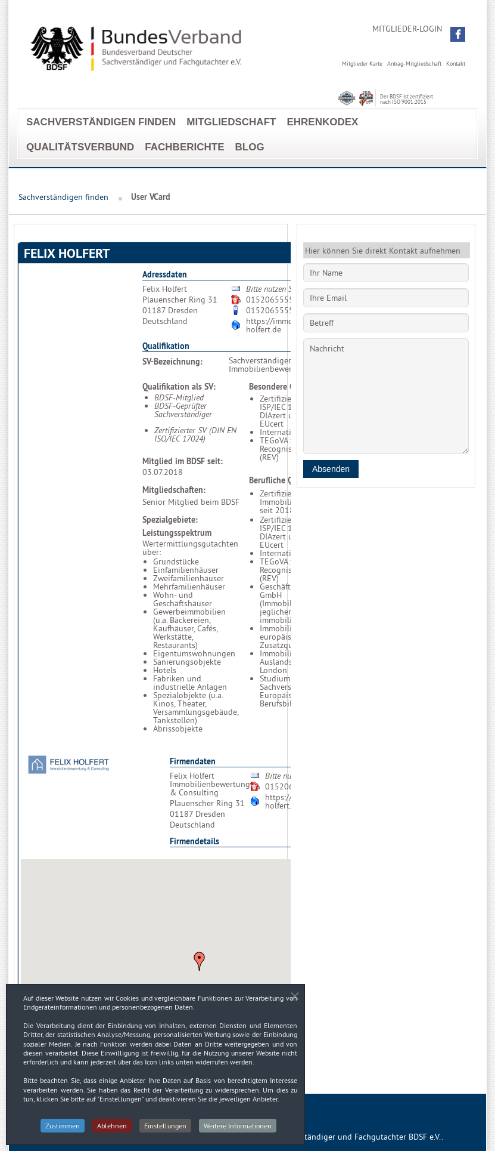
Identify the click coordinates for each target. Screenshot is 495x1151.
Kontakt (455, 63)
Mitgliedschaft (231, 122)
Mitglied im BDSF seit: (182, 461)
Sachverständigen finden (101, 122)
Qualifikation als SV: (179, 386)
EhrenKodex (322, 122)
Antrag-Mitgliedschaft (414, 63)
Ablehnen (112, 1129)
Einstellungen (165, 1129)
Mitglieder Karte (362, 63)
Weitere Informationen (238, 1129)
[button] (457, 34)
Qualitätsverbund (80, 147)
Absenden (331, 469)
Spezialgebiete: (170, 519)
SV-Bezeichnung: (172, 361)
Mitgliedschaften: (174, 490)
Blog (249, 147)
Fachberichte (184, 147)
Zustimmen (62, 1129)
